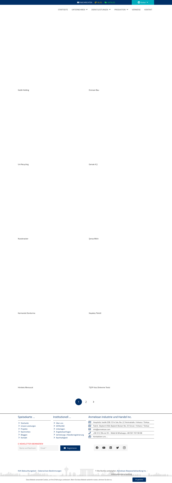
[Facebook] (97, 447)
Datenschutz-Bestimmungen (50, 470)
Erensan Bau (94, 90)
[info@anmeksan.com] (90, 429)
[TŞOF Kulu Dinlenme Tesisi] (121, 352)
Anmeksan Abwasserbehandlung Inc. (131, 470)
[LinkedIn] (110, 447)
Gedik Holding (23, 90)
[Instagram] (124, 447)
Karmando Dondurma (26, 313)
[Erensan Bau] (121, 55)
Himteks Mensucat (25, 387)
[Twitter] (117, 447)
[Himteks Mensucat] (50, 352)
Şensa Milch (94, 238)
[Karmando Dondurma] (50, 278)
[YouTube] (104, 447)
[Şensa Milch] (121, 204)
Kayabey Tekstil (95, 313)
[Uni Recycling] (50, 129)
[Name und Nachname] (27, 448)
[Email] (49, 448)
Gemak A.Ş (93, 164)
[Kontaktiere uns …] (90, 436)
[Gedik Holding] (50, 55)
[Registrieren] (70, 448)
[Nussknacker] (50, 204)
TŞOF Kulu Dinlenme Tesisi (99, 387)
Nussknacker (23, 238)
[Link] (21, 10)
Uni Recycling (23, 164)
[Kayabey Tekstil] (121, 278)
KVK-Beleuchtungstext (27, 470)
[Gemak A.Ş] (121, 129)
